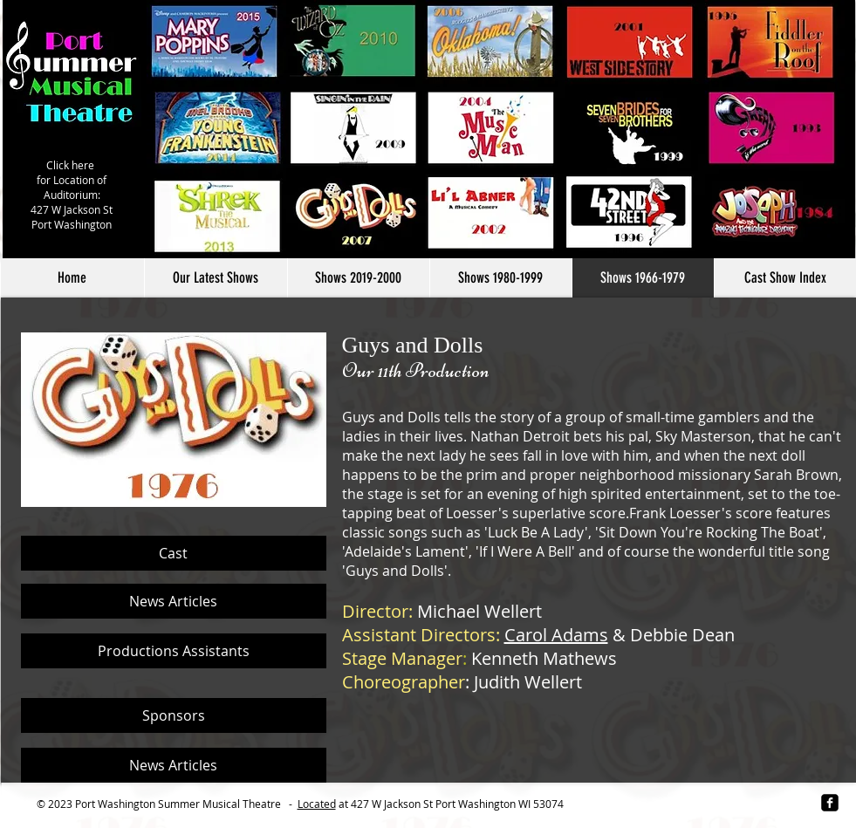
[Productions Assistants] (173, 650)
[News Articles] (173, 601)
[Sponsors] (173, 715)
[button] (358, 278)
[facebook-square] (830, 802)
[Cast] (173, 553)
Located (317, 804)
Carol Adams (556, 635)
